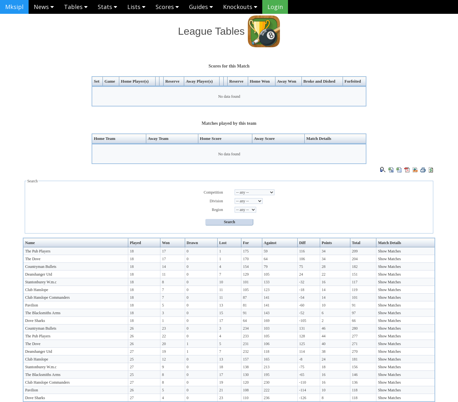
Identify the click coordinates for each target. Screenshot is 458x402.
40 (324, 344)
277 (355, 336)
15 (221, 313)
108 (246, 390)
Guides (201, 7)
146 (355, 374)
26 (132, 328)
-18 (301, 290)
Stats (107, 7)
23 (164, 328)
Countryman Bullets (40, 266)
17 (164, 251)
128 (302, 336)
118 (267, 351)
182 (355, 266)
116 (302, 251)
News (44, 7)
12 (164, 359)
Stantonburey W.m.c (41, 282)
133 (267, 282)
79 (266, 266)
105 (267, 274)
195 (267, 374)
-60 (301, 305)
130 (246, 374)
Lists (136, 7)
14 (164, 266)
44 (324, 336)
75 (301, 266)
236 (267, 398)
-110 (302, 382)
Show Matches (389, 251)
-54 (301, 297)
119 (355, 290)
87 (245, 297)
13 (221, 305)
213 (267, 367)
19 (164, 351)
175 (246, 251)
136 (355, 382)
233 (246, 336)
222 (267, 390)
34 (324, 251)
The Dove (32, 259)
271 (355, 344)
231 (246, 344)
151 (355, 274)
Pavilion (31, 305)
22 (324, 274)
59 (266, 251)
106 (302, 259)
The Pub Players (37, 251)
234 (246, 328)
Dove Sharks (35, 320)
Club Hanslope (36, 290)
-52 (301, 313)
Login (275, 7)
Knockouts (240, 7)
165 (267, 359)
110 (246, 398)
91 (354, 305)
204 (355, 259)
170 (246, 259)
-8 (300, 359)
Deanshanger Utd (38, 274)
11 (164, 274)
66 (354, 320)
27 (132, 351)
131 (302, 328)
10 (221, 282)
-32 (301, 282)
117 (355, 282)
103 (267, 328)
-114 (302, 390)
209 (355, 251)
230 (267, 382)
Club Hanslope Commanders (47, 297)
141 (267, 297)
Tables (75, 7)
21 (221, 390)
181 (355, 359)
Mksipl (14, 7)
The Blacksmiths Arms (42, 313)
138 (246, 367)
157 (246, 359)
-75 (301, 367)
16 (324, 282)
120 (246, 382)
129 (246, 274)
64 (266, 259)
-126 (302, 398)
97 (354, 313)
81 (245, 305)
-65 (301, 374)
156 (355, 367)
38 (324, 351)
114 (302, 351)
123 (267, 290)
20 (164, 344)
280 (355, 328)
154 (246, 266)
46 (324, 328)
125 (302, 344)
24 (301, 274)
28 (324, 266)
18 (132, 251)
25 (132, 359)
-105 (302, 320)
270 (355, 351)
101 (246, 282)
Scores (167, 7)
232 (246, 351)
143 (267, 313)
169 (267, 320)
